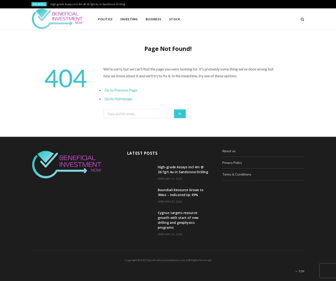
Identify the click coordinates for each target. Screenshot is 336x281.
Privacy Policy (232, 163)
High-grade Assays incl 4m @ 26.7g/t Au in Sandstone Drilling (87, 4)
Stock (174, 19)
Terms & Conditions (236, 174)
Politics (105, 19)
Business (153, 19)
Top (299, 271)
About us (229, 151)
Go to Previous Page (121, 90)
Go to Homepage (118, 98)
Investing (129, 19)
